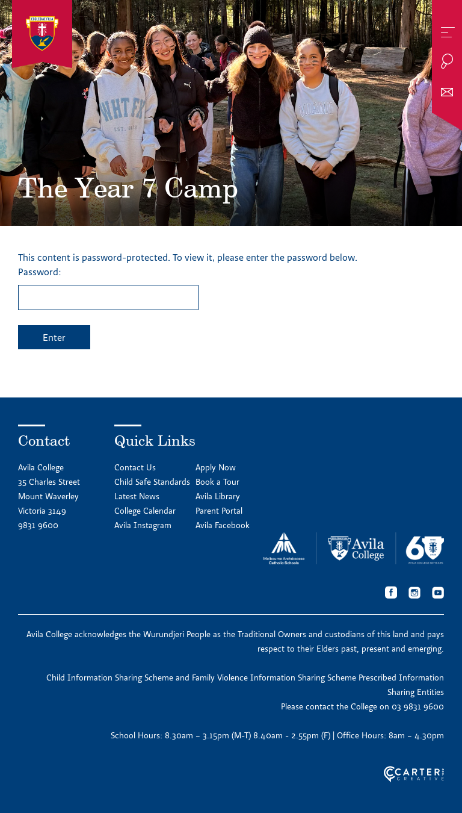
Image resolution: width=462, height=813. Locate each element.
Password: (108, 288)
